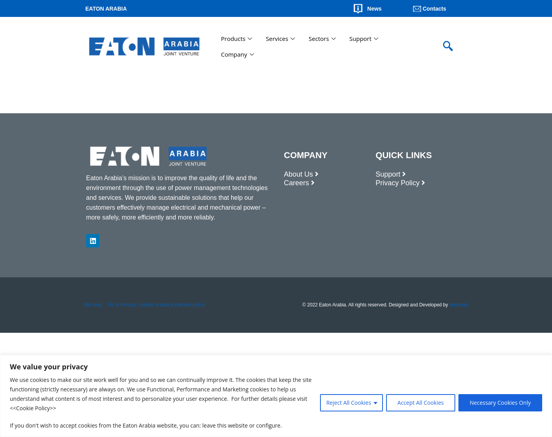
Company (238, 54)
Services (281, 38)
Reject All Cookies (348, 402)
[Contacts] (417, 9)
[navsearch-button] (448, 46)
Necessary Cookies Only (500, 402)
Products (237, 38)
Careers (296, 183)
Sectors (323, 38)
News (374, 9)
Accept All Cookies (420, 402)
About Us (298, 174)
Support (365, 38)
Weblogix (459, 305)
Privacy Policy (397, 183)
